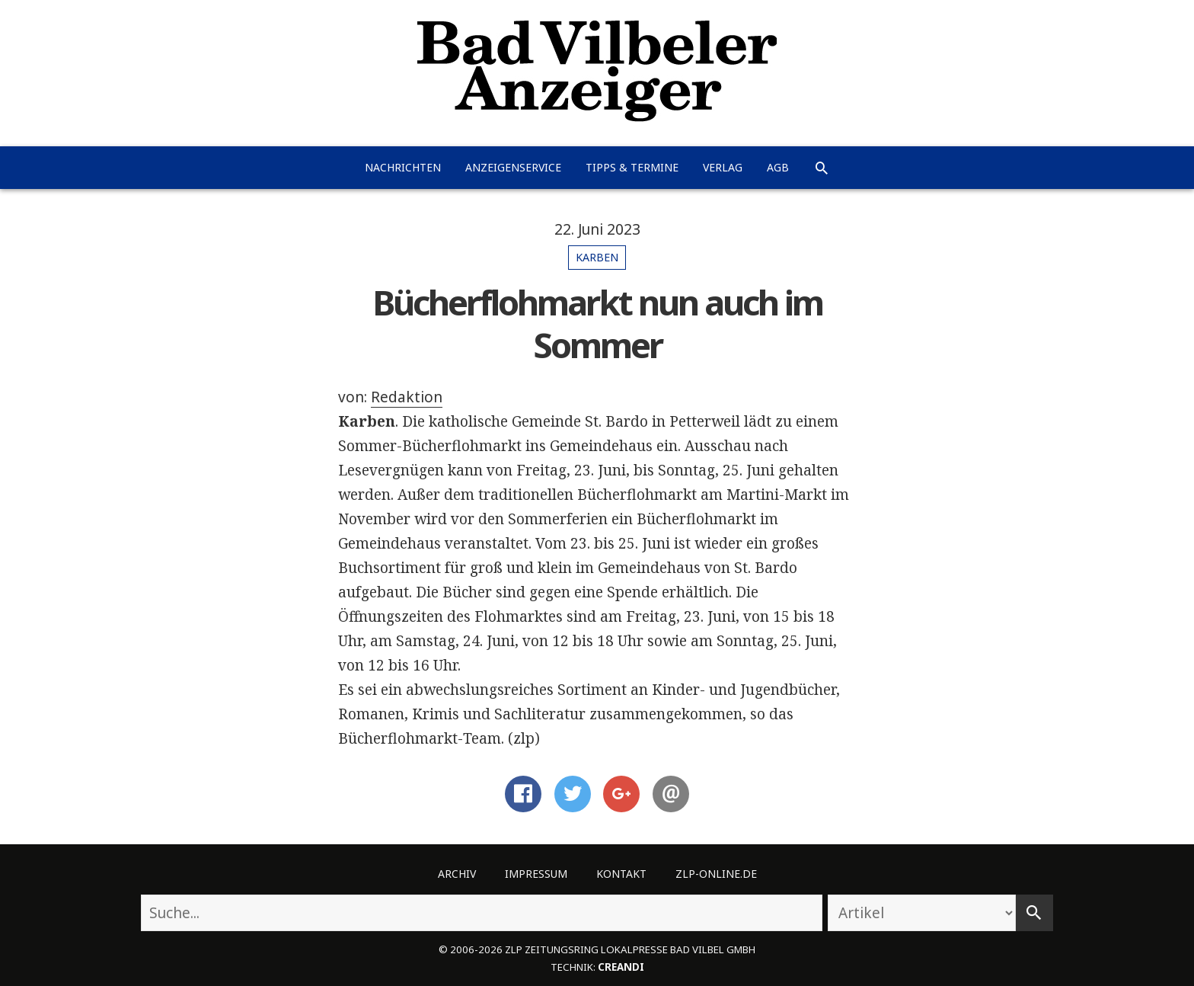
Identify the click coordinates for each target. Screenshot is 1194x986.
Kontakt (621, 873)
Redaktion (406, 397)
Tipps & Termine (632, 167)
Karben (597, 257)
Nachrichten (403, 167)
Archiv (457, 873)
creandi (621, 967)
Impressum (536, 873)
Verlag (722, 167)
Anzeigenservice (513, 167)
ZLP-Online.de (716, 873)
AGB (778, 167)
